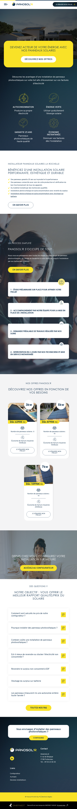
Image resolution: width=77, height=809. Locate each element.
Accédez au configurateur (38, 568)
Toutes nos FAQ (38, 708)
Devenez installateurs (18, 780)
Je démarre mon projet (64, 4)
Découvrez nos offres (38, 59)
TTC (24, 422)
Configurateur (15, 774)
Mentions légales (47, 797)
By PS (39, 797)
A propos (13, 777)
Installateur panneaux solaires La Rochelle (33, 164)
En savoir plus (21, 205)
